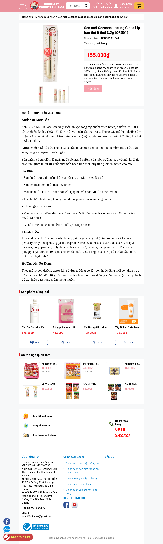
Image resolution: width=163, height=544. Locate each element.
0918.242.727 (39, 507)
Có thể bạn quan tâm (35, 355)
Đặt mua (34, 342)
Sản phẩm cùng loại (35, 292)
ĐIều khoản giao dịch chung (81, 478)
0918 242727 (101, 7)
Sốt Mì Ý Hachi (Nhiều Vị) (97, 384)
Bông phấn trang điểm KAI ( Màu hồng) (74, 327)
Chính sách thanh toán (78, 484)
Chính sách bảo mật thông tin (82, 463)
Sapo (111, 538)
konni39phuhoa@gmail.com (37, 516)
